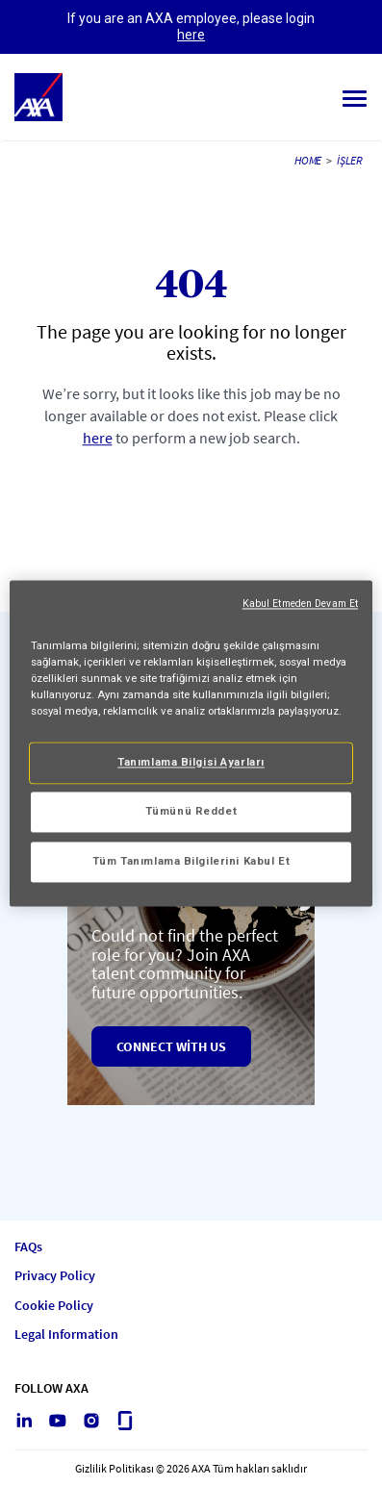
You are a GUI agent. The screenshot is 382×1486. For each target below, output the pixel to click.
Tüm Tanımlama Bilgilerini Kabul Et (191, 861)
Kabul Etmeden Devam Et (300, 603)
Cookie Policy (53, 1305)
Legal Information (66, 1334)
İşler (350, 160)
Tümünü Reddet (191, 811)
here (191, 34)
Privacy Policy (54, 1276)
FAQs (28, 1247)
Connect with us (171, 1046)
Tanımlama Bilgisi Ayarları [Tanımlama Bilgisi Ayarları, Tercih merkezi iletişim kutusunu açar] (191, 761)
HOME (307, 160)
